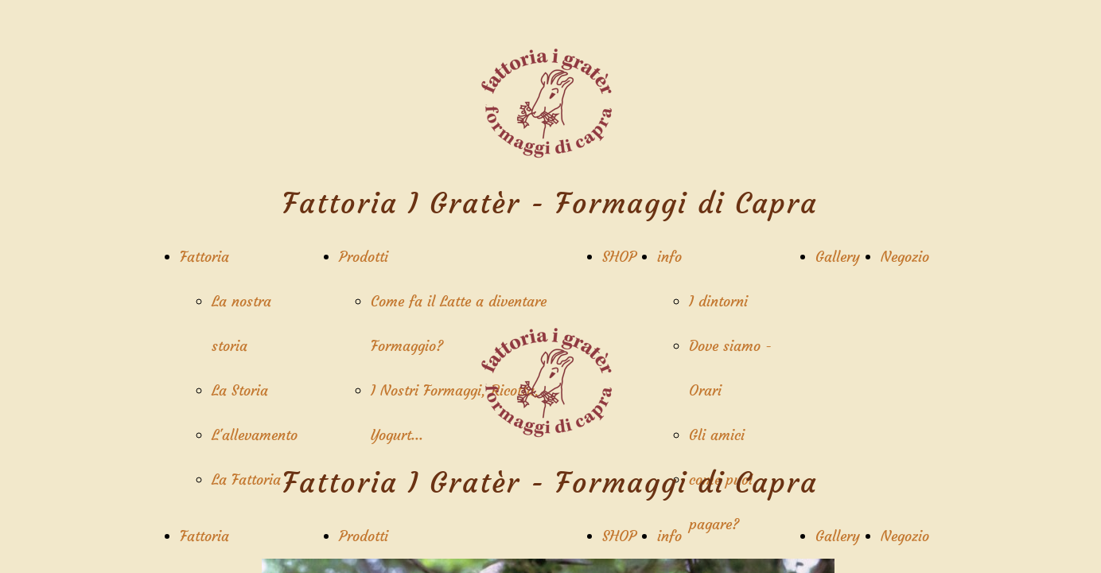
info (669, 257)
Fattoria (204, 257)
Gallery (837, 257)
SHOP (619, 257)
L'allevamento (255, 435)
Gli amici (717, 435)
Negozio (905, 257)
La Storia (240, 390)
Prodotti (363, 257)
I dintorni (718, 301)
